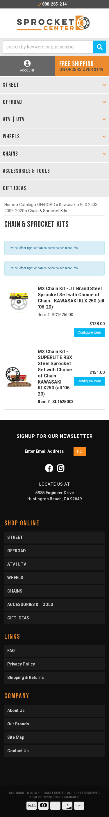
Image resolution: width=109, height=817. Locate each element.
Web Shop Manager (64, 797)
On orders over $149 (82, 66)
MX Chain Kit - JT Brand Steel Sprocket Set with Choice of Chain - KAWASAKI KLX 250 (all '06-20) (71, 297)
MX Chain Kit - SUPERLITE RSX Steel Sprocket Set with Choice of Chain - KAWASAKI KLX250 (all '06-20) (55, 373)
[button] (54, 47)
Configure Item (89, 332)
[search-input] (48, 47)
